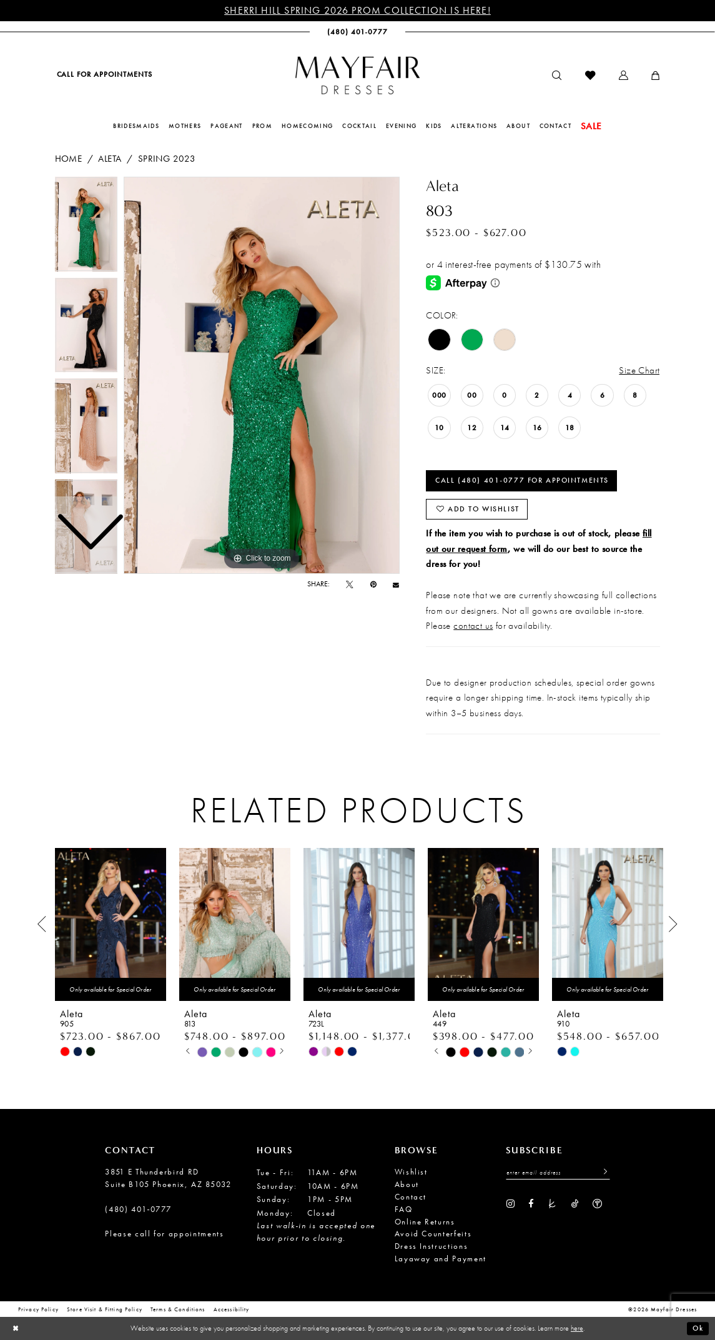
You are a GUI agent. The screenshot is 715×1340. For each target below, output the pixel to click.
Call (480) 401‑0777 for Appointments (522, 480)
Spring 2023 (167, 158)
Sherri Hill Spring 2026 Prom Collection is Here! (357, 10)
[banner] (357, 75)
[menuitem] (104, 75)
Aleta (109, 158)
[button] (623, 76)
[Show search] (556, 76)
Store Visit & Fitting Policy (104, 1310)
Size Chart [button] (639, 370)
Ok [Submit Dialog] (698, 1328)
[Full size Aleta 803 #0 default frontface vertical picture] (261, 375)
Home (68, 158)
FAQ (404, 1209)
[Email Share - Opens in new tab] (396, 584)
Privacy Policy (38, 1310)
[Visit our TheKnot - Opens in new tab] (552, 1203)
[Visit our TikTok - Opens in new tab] (575, 1203)
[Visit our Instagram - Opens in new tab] (510, 1203)
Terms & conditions (177, 1310)
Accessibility (232, 1310)
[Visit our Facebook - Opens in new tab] (531, 1203)
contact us (473, 625)
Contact (411, 1196)
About (407, 1184)
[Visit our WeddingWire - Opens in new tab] (597, 1203)
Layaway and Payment (440, 1258)
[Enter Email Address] (558, 1173)
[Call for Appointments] (104, 75)
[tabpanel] (261, 375)
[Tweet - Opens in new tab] (349, 584)
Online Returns (425, 1221)
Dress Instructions (431, 1246)
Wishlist (411, 1171)
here (577, 1328)
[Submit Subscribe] (602, 1173)
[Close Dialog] (15, 1328)
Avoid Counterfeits (433, 1233)
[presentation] (110, 924)
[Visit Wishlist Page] (590, 76)
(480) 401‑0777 (138, 1209)
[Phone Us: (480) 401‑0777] (357, 32)
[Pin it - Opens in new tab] (373, 584)
